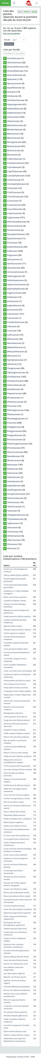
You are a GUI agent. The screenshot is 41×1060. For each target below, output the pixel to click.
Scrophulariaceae (16, 493)
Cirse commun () (16, 795)
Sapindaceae (13, 485)
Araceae (11, 91)
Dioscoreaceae (14, 225)
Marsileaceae (14, 343)
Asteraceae (13, 116)
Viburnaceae (13, 540)
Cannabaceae (14, 167)
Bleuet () (13, 822)
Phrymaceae (13, 397)
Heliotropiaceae (15, 280)
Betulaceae (13, 133)
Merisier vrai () (15, 977)
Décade (7, 40)
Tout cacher (20, 53)
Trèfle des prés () (17, 756)
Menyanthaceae (15, 351)
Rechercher (9, 44)
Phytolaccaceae (15, 401)
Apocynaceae (14, 83)
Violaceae (12, 544)
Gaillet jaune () (15, 826)
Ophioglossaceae (16, 372)
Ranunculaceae (15, 452)
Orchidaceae (13, 376)
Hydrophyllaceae (16, 288)
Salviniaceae (13, 477)
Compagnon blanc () (17, 691)
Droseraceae (13, 230)
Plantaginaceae (15, 410)
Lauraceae (12, 318)
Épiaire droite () (15, 1031)
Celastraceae (14, 179)
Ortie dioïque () (15, 684)
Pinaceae (12, 405)
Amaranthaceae (15, 66)
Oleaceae (12, 364)
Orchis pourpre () (17, 766)
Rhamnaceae (14, 460)
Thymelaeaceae (15, 519)
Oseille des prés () (17, 785)
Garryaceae (13, 259)
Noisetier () (14, 730)
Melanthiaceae (15, 347)
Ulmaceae (12, 527)
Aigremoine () (17, 913)
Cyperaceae (13, 217)
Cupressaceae (14, 213)
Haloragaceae (14, 276)
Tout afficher (8, 53)
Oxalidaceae (13, 389)
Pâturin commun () (16, 753)
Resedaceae (13, 456)
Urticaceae (12, 531)
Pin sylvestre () (15, 1012)
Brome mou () (17, 990)
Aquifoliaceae (14, 87)
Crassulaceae (14, 204)
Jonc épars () (14, 973)
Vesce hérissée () (16, 960)
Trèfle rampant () (17, 733)
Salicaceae (12, 473)
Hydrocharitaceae (16, 284)
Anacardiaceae (15, 75)
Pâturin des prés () (16, 737)
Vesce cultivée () (14, 811)
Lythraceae (13, 334)
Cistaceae (12, 188)
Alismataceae (14, 62)
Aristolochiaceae (15, 100)
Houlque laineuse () (17, 629)
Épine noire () (15, 597)
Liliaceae (11, 326)
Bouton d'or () (16, 964)
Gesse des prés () (18, 909)
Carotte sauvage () (17, 798)
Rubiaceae (12, 468)
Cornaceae (12, 200)
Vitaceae (11, 548)
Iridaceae (12, 297)
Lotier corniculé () (18, 671)
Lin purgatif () (16, 839)
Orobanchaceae (15, 380)
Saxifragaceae (14, 489)
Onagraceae (13, 368)
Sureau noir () (15, 889)
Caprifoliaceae (14, 171)
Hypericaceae (14, 292)
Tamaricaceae (14, 506)
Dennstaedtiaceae (16, 221)
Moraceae (12, 355)
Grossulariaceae (15, 271)
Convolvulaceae (15, 196)
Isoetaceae (13, 301)
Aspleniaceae (14, 112)
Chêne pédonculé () (17, 680)
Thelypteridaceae (16, 514)
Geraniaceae (13, 267)
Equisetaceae (14, 238)
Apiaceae (12, 79)
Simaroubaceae (15, 498)
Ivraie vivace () (15, 855)
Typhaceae (12, 523)
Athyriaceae (13, 121)
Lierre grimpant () (16, 649)
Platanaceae (13, 414)
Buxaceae (12, 154)
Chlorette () (17, 986)
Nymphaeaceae (15, 359)
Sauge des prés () (17, 720)
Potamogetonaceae (17, 443)
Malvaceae (12, 338)
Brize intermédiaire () (17, 896)
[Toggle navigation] (14, 3)
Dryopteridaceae (16, 234)
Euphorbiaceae (15, 246)
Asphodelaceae (15, 108)
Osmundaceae (14, 385)
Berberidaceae (14, 129)
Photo (26, 12)
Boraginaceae (14, 142)
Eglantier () (13, 626)
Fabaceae (12, 251)
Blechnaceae (13, 137)
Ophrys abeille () (16, 575)
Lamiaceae (12, 313)
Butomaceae (13, 150)
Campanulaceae (15, 163)
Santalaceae (13, 481)
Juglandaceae (14, 305)
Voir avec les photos (11, 33)
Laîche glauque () (15, 716)
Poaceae (11, 422)
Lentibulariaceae (16, 322)
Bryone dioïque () (16, 956)
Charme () (14, 906)
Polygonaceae (14, 431)
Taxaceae (12, 510)
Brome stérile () (16, 892)
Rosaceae (12, 464)
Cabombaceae (14, 158)
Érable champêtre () (17, 819)
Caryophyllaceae (15, 175)
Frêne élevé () (16, 687)
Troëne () (14, 633)
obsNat (20, 1057)
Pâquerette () (14, 815)
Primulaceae (13, 447)
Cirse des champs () (18, 769)
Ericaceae (12, 242)
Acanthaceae (14, 58)
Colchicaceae (14, 192)
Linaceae (11, 330)
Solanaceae (13, 502)
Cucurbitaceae (14, 209)
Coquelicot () (15, 600)
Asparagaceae (14, 104)
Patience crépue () (16, 1035)
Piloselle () (16, 1015)
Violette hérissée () (15, 928)
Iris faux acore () (17, 835)
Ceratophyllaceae (16, 183)
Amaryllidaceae (15, 70)
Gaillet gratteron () (17, 616)
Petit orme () (14, 802)
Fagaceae (12, 255)
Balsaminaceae (15, 125)
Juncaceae (12, 309)
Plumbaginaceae (16, 418)
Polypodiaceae (14, 435)
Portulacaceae (14, 439)
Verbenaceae (14, 535)
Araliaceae (12, 96)
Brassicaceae (14, 146)
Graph (34, 12)
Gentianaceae (14, 263)
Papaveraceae (14, 393)
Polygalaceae (14, 426)
